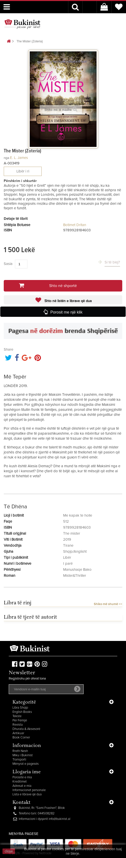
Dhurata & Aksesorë (26, 729)
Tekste (16, 716)
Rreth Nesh (20, 751)
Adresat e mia (21, 786)
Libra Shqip (20, 707)
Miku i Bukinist (22, 755)
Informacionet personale (29, 790)
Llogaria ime (26, 772)
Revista (17, 724)
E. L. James (19, 158)
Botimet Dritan (74, 225)
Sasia (8, 264)
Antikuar (18, 733)
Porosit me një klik (66, 312)
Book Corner (21, 737)
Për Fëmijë (19, 720)
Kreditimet (19, 781)
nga (6, 158)
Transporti (19, 759)
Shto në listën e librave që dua (67, 301)
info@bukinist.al (59, 819)
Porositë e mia (22, 777)
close (9, 851)
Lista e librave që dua (27, 794)
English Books (22, 712)
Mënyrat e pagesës (25, 764)
